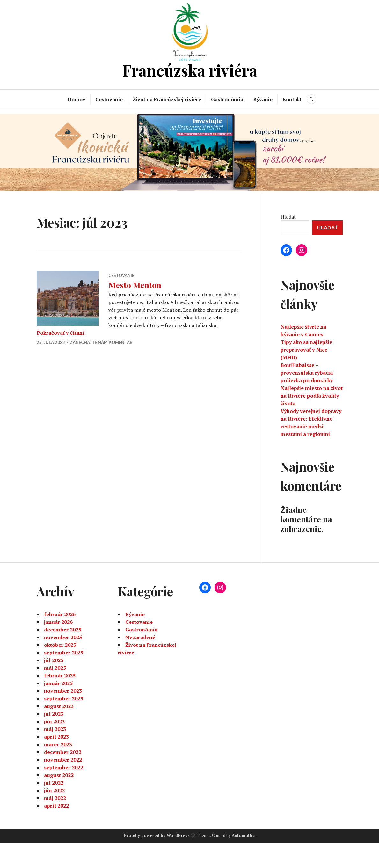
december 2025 (62, 629)
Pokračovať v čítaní (60, 332)
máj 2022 (55, 798)
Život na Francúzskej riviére (167, 99)
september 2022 (63, 767)
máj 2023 (55, 729)
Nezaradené (140, 637)
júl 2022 (53, 782)
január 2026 (58, 621)
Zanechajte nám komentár (101, 342)
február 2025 (60, 675)
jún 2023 (54, 721)
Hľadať (288, 216)
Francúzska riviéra (189, 70)
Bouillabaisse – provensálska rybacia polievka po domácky (307, 373)
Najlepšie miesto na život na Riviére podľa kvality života (312, 395)
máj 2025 (55, 667)
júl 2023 (53, 713)
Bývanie (263, 99)
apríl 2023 (56, 736)
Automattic (243, 835)
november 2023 (63, 690)
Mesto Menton (134, 285)
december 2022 (62, 752)
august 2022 (59, 775)
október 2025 (60, 644)
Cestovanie (109, 99)
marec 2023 (58, 744)
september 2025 (63, 652)
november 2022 (63, 759)
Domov (76, 99)
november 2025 (63, 637)
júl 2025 (53, 660)
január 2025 (58, 683)
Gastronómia (227, 99)
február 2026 (60, 614)
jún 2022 (54, 790)
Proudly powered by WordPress (157, 835)
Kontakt (292, 99)
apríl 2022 (56, 805)
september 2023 (63, 698)
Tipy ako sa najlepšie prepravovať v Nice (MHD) (306, 350)
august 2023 (59, 706)
